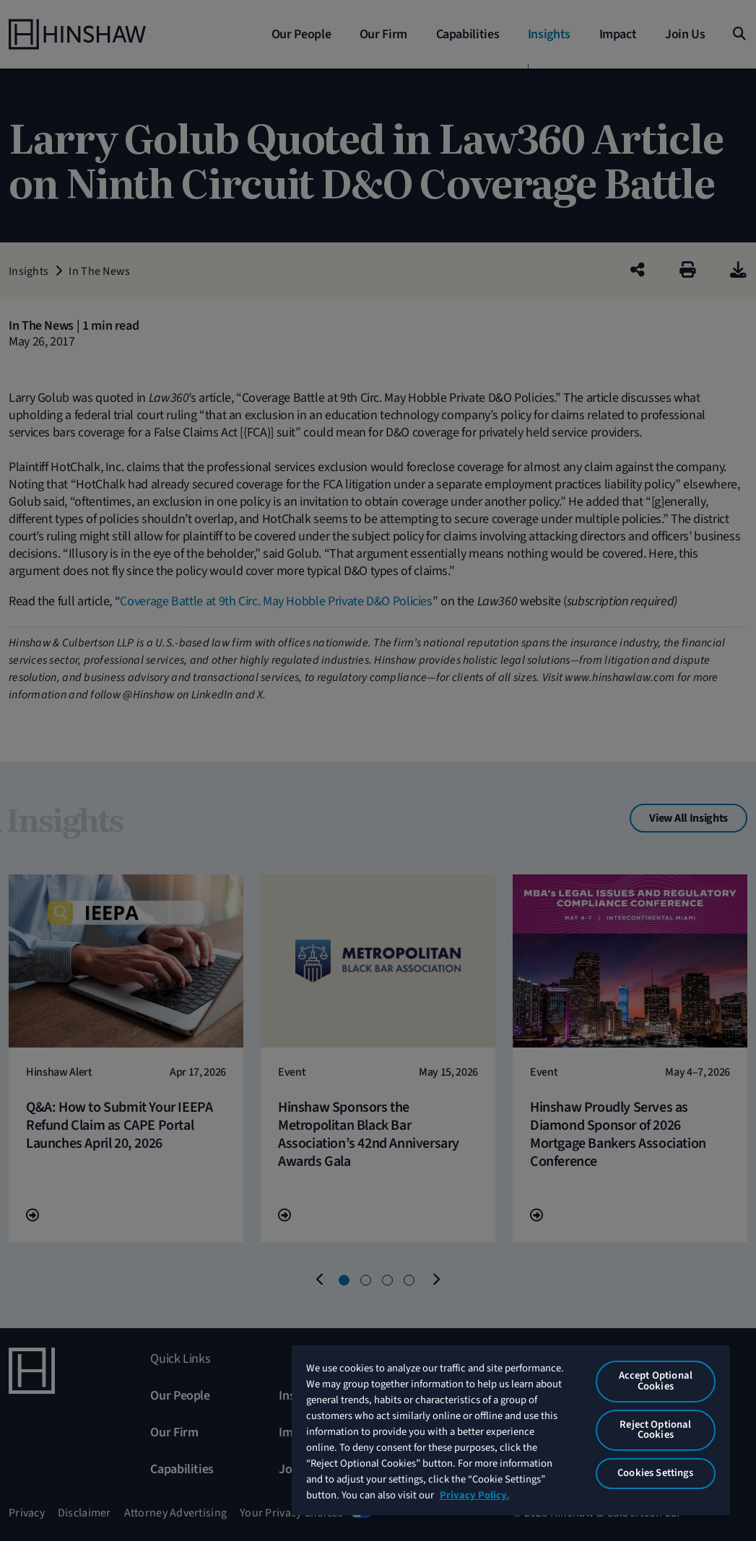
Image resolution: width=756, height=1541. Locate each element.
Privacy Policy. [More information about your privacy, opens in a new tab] (474, 1495)
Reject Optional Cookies (655, 1430)
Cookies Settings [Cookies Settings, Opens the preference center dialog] (655, 1472)
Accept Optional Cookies (655, 1381)
